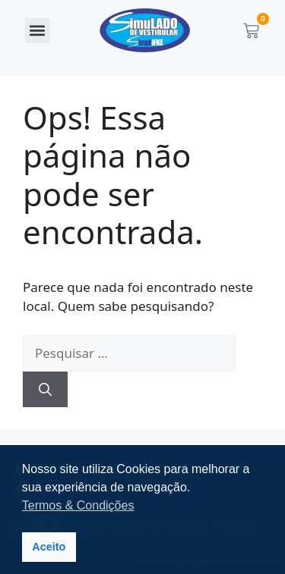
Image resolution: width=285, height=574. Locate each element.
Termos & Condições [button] (78, 505)
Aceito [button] (48, 547)
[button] (37, 30)
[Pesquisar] (45, 390)
